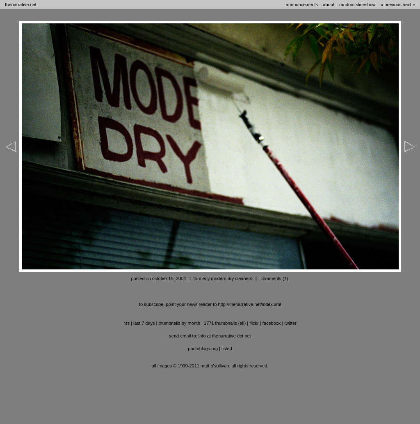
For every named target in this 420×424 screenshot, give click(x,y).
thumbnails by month (180, 323)
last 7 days (144, 323)
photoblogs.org (203, 348)
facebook (271, 323)
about (328, 4)
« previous (391, 4)
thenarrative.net (20, 4)
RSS (126, 323)
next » (409, 4)
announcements (302, 4)
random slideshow (357, 4)
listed (226, 348)
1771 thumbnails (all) (225, 323)
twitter (290, 323)
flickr (254, 323)
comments (270, 278)
